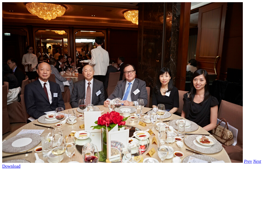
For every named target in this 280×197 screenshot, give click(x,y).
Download (11, 166)
